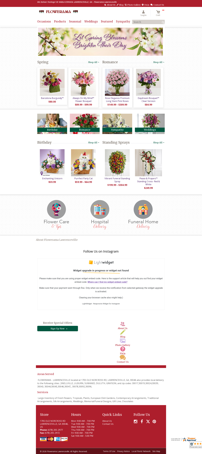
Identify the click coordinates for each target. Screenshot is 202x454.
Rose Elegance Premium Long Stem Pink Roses (117, 100)
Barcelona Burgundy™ (52, 98)
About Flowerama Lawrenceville (57, 239)
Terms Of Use (109, 451)
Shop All (94, 62)
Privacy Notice (123, 451)
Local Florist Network (141, 451)
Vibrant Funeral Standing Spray (117, 180)
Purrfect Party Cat (83, 178)
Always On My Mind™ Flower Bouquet (83, 100)
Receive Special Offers (57, 322)
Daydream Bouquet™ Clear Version (148, 100)
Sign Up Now (58, 328)
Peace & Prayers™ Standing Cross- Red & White (148, 181)
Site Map (156, 451)
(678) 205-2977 (55, 429)
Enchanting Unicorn (52, 178)
